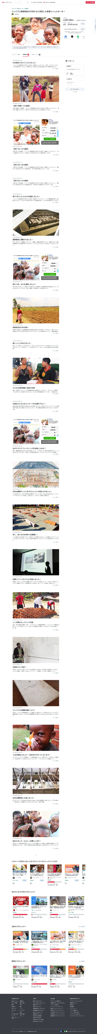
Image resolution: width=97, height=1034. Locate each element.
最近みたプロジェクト (37, 999)
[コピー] (82, 29)
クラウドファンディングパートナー (77, 1014)
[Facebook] (66, 36)
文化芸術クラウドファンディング (57, 1010)
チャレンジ (14, 1014)
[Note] (84, 36)
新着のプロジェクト (37, 1003)
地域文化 (13, 1005)
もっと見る (81, 925)
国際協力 (22, 999)
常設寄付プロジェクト (37, 1012)
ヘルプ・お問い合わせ (74, 1010)
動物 (12, 1003)
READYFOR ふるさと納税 (38, 1018)
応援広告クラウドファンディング (57, 1012)
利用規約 (20, 1030)
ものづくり (14, 1008)
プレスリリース (73, 1007)
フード (21, 1007)
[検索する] (28, 2)
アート (13, 1010)
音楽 (21, 1010)
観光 (21, 1005)
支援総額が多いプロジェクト (39, 1007)
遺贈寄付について (73, 1001)
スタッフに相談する (55, 1003)
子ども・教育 (14, 1001)
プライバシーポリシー (15, 1030)
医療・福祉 (22, 1001)
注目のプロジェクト (37, 1005)
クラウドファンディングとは (76, 999)
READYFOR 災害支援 (37, 1014)
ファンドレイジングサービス (57, 1005)
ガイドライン (25, 1030)
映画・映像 (22, 1012)
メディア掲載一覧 (73, 1008)
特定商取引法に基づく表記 (32, 1030)
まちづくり (14, 1007)
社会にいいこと (15, 999)
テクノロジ (22, 1008)
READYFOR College (37, 1016)
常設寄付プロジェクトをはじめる (57, 1001)
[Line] (78, 36)
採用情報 (72, 1005)
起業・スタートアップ (15, 1017)
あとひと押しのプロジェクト (39, 1001)
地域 (21, 1003)
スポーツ (22, 1014)
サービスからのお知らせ (75, 1012)
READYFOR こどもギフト (38, 1020)
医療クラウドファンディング (57, 1007)
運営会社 (72, 1003)
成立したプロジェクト (37, 1010)
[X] (72, 36)
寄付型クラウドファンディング (57, 1008)
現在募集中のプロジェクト (38, 1008)
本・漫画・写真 (15, 1012)
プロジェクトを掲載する (56, 999)
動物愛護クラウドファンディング (57, 1014)
